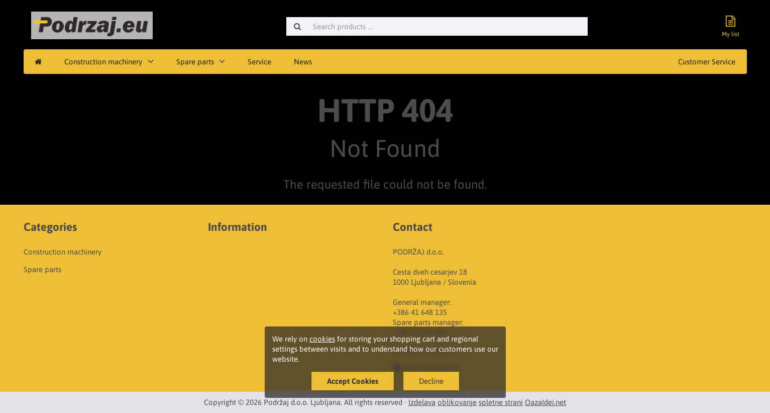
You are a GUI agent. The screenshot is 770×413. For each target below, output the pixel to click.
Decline (431, 381)
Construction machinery (103, 61)
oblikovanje (457, 402)
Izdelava (421, 402)
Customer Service (706, 61)
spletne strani (501, 402)
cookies (322, 339)
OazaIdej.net (545, 402)
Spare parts (195, 61)
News (303, 61)
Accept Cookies (352, 381)
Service (259, 61)
